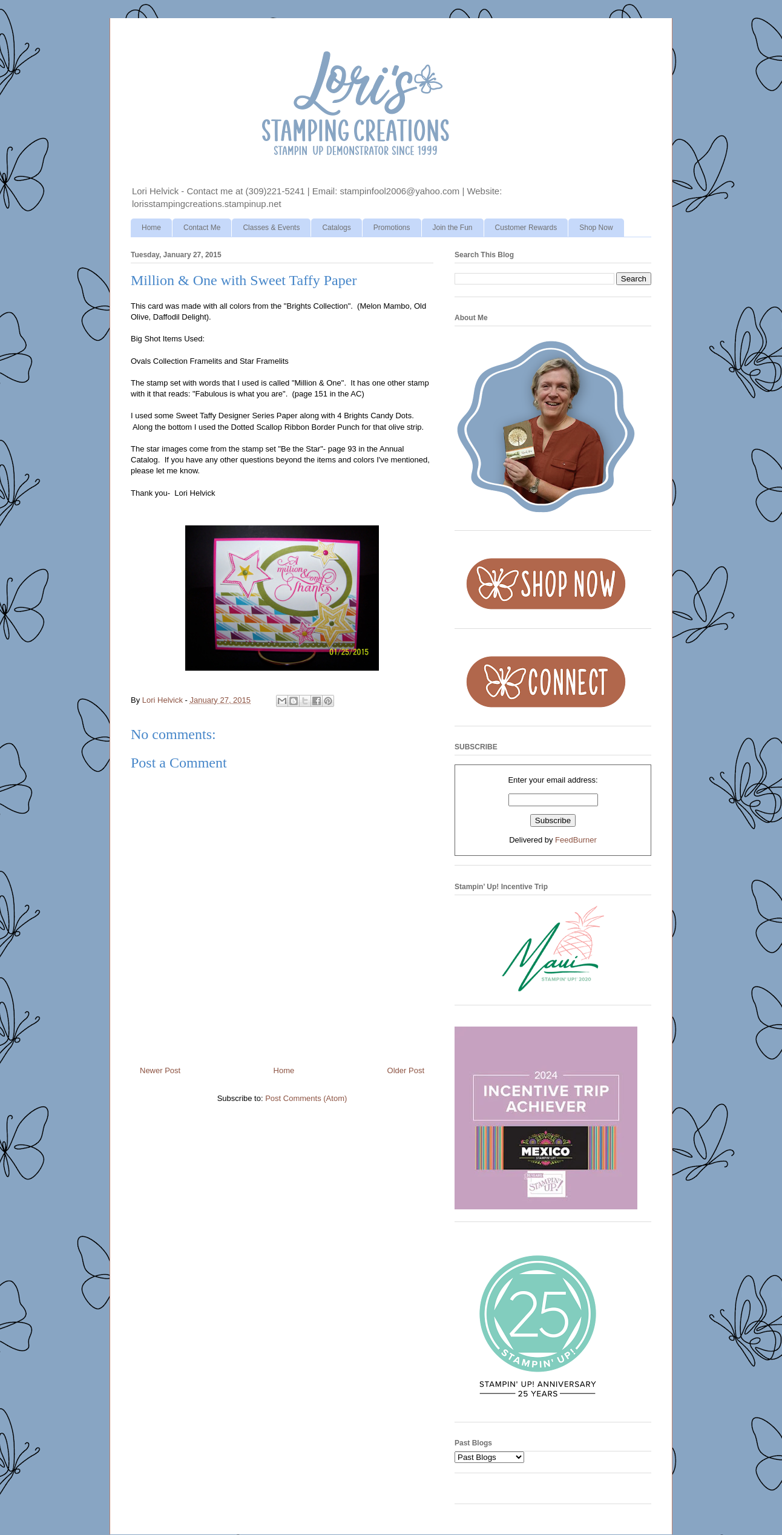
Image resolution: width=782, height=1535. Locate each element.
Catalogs (336, 227)
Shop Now (596, 227)
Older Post (405, 1070)
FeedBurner (576, 839)
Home (151, 227)
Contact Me (201, 227)
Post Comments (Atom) (306, 1098)
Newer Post (160, 1070)
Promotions (391, 227)
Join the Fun (453, 227)
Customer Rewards (526, 227)
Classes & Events (271, 227)
